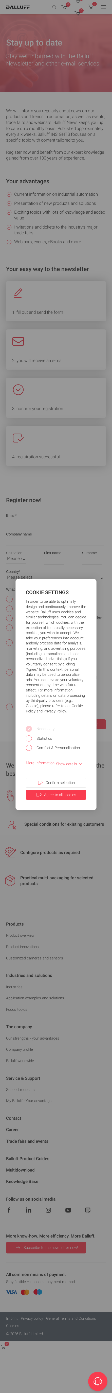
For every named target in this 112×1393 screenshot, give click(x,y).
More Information (40, 763)
